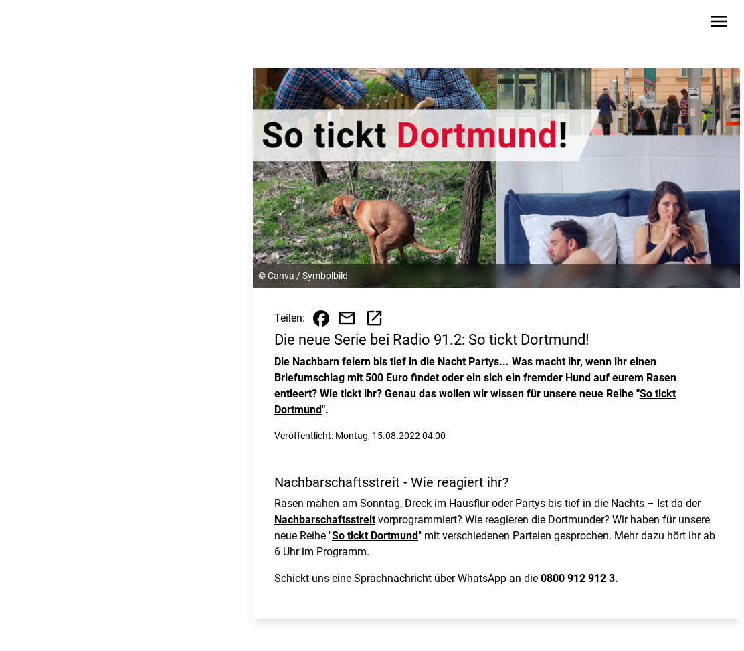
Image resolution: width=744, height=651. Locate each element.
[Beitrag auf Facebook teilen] (321, 318)
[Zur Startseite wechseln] (47, 24)
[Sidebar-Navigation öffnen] (718, 24)
